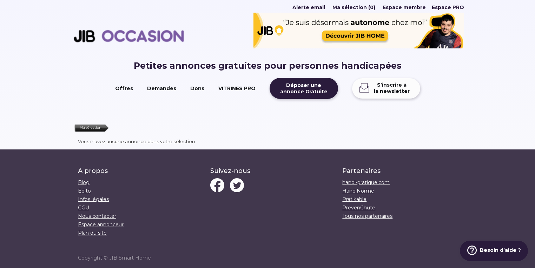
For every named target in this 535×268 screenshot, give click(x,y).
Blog (84, 182)
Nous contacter (97, 216)
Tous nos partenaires (367, 216)
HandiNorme (358, 191)
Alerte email (308, 7)
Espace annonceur (101, 224)
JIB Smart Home (130, 258)
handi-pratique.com (366, 182)
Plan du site (92, 233)
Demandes (161, 88)
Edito (84, 191)
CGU (83, 208)
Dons (197, 88)
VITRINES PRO (237, 88)
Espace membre (404, 7)
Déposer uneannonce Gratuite (304, 88)
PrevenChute (358, 208)
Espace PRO (448, 7)
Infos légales (93, 199)
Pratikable (354, 199)
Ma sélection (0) (353, 7)
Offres (124, 88)
